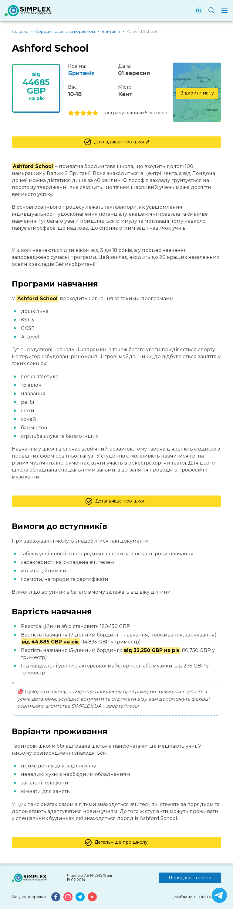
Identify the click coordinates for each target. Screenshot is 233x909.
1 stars (71, 113)
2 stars (77, 113)
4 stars (89, 113)
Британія (81, 73)
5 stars (95, 113)
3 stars (83, 113)
